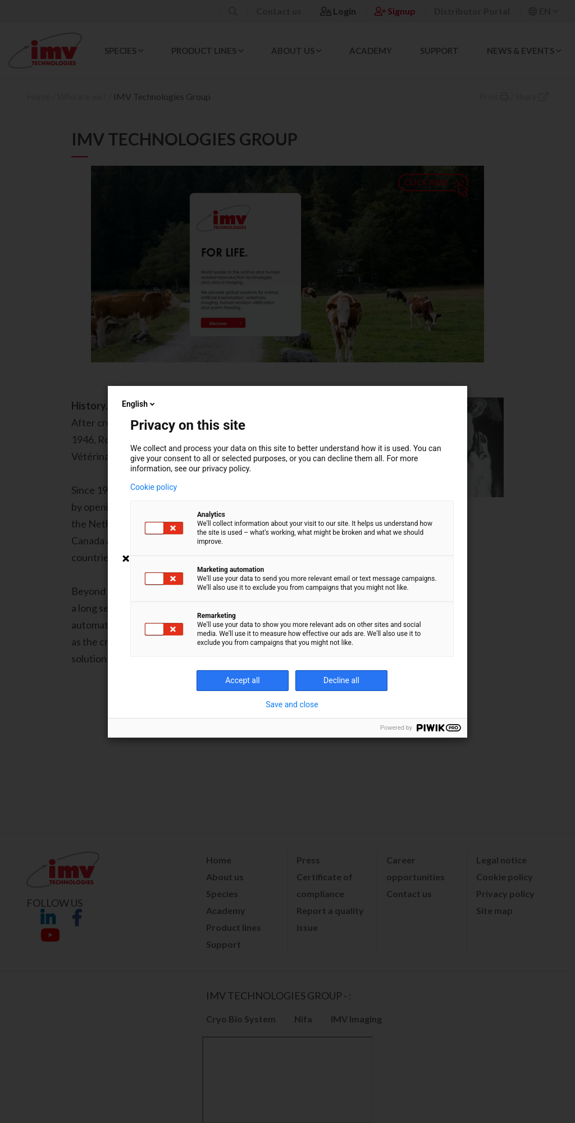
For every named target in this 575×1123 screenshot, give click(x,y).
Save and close (292, 704)
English (139, 403)
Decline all (341, 680)
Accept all (242, 680)
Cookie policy (153, 487)
